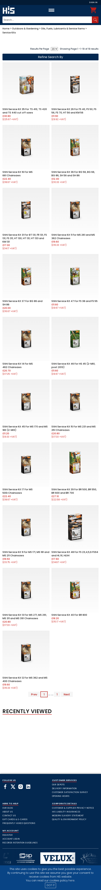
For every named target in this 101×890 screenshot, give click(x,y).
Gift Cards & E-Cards (14, 819)
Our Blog (7, 808)
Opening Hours (61, 796)
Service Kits (9, 32)
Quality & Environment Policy (69, 819)
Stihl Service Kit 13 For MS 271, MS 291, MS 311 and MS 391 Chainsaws (24, 616)
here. (71, 880)
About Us (7, 811)
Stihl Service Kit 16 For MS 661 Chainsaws (17, 173)
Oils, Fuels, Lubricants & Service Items (63, 28)
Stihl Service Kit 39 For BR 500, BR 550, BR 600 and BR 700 (74, 491)
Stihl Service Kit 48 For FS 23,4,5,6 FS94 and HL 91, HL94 (74, 553)
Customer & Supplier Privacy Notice (73, 808)
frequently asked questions (18, 823)
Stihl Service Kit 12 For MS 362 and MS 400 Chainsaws (24, 679)
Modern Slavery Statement (68, 815)
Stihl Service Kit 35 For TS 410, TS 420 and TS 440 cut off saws (24, 111)
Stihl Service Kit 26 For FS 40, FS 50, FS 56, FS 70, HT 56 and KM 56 (73, 111)
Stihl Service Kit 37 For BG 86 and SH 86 (22, 302)
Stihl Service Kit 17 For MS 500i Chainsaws (17, 491)
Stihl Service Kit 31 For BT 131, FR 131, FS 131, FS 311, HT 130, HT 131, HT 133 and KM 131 (24, 238)
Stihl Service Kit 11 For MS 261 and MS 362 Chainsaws (73, 236)
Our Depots (58, 784)
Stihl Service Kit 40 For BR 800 (69, 615)
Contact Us (9, 815)
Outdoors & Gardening (25, 28)
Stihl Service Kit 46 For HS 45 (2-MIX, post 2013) (73, 365)
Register (7, 835)
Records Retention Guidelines (20, 842)
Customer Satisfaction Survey (70, 792)
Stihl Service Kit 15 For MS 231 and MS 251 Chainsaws (73, 428)
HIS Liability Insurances (66, 811)
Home (6, 28)
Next (67, 694)
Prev (34, 694)
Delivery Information (64, 788)
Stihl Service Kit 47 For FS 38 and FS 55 (74, 301)
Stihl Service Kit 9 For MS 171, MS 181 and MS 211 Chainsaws (25, 553)
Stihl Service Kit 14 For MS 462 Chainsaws (17, 365)
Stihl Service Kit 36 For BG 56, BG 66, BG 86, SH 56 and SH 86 (73, 173)
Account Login (11, 838)
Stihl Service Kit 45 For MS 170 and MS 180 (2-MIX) (25, 428)
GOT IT (50, 885)
